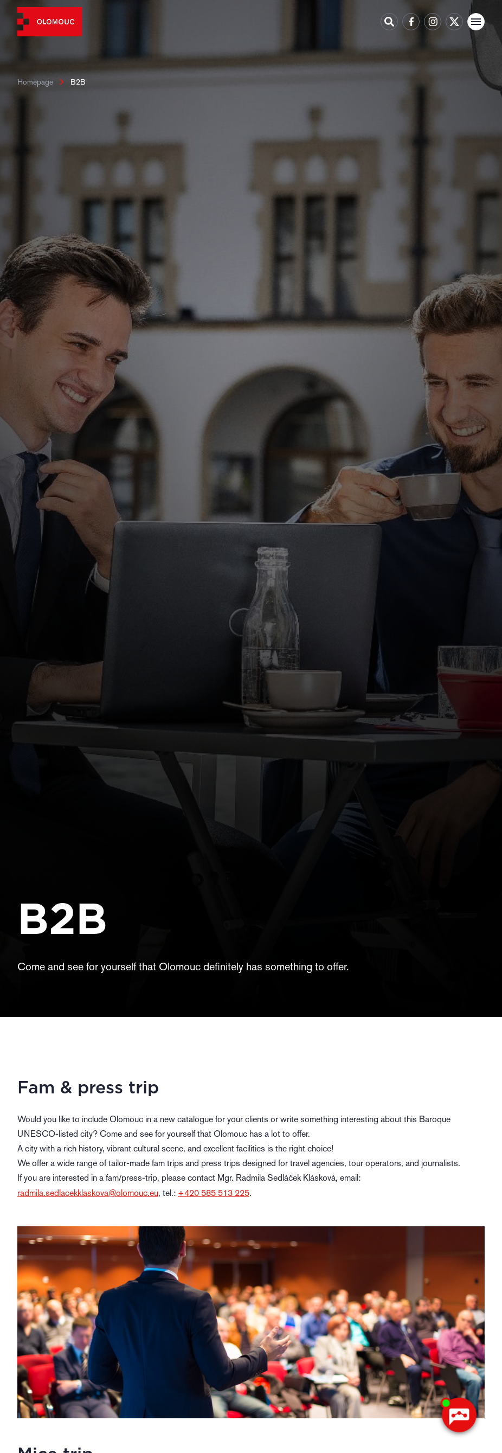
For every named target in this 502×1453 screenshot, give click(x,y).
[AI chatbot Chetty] (458, 1415)
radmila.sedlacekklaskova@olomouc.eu (87, 1193)
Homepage (35, 82)
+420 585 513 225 (213, 1193)
